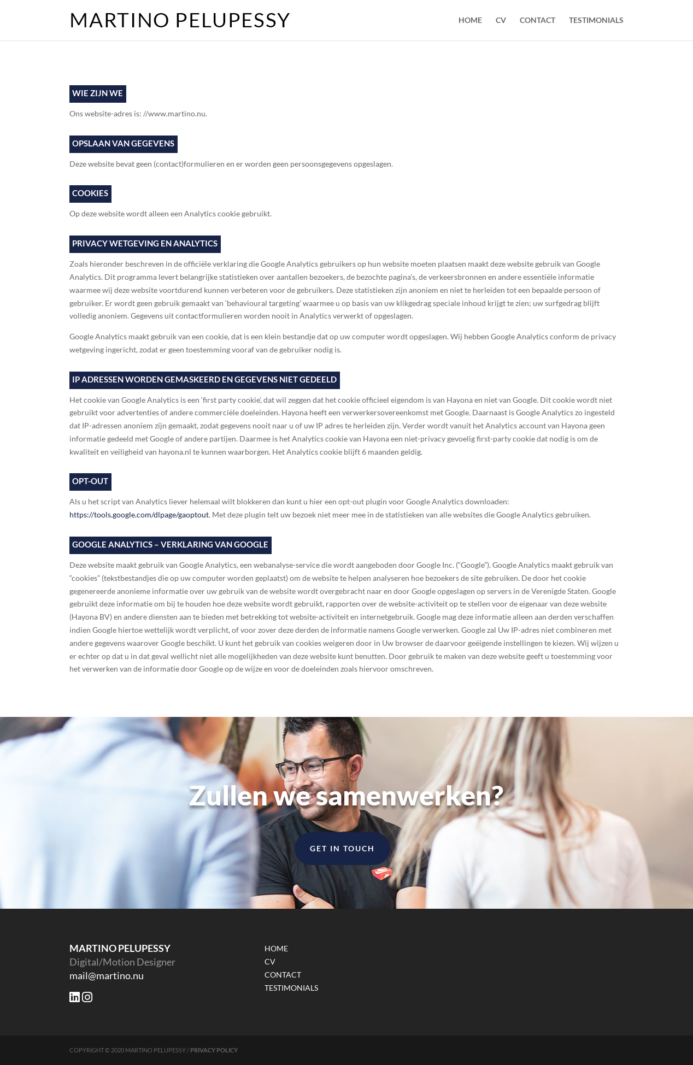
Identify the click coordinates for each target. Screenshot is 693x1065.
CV (501, 20)
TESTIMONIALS (596, 20)
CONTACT (537, 20)
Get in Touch (342, 848)
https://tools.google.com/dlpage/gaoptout (139, 514)
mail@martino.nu (106, 975)
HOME (470, 20)
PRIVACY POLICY (214, 1050)
